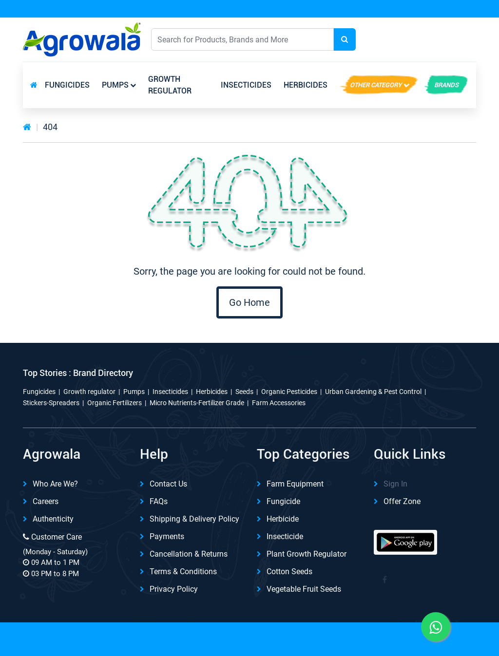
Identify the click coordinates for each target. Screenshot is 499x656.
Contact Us (168, 483)
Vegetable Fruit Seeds (304, 589)
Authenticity (53, 519)
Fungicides (67, 85)
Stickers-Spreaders (51, 403)
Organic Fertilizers (114, 403)
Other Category (376, 85)
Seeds (244, 391)
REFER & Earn (448, 9)
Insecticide (285, 536)
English (385, 39)
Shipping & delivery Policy (194, 519)
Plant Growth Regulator (306, 554)
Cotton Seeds (289, 571)
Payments (167, 536)
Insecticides (246, 85)
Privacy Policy (174, 589)
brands (446, 85)
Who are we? (55, 483)
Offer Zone (402, 501)
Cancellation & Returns (189, 554)
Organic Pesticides (289, 391)
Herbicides (305, 85)
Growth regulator (170, 85)
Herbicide (283, 519)
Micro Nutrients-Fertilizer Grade (197, 403)
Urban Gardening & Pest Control (373, 391)
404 (50, 127)
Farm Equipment (295, 483)
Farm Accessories (279, 403)
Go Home (249, 302)
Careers (45, 501)
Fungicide (283, 501)
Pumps (115, 85)
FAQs (159, 501)
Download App (369, 9)
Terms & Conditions (183, 571)
